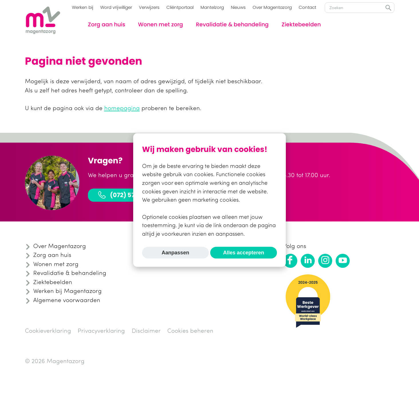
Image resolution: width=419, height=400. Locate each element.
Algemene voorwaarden (66, 300)
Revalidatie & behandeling (232, 24)
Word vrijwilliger (116, 7)
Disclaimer (146, 330)
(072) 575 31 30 (126, 194)
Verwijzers (149, 7)
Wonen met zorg (160, 24)
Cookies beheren (190, 330)
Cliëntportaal (180, 7)
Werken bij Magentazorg (67, 290)
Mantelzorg (212, 7)
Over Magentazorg (272, 7)
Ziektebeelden (301, 24)
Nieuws (238, 7)
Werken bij (82, 7)
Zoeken (388, 8)
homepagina (122, 108)
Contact (307, 7)
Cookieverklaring (48, 330)
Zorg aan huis (106, 24)
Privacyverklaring (101, 330)
